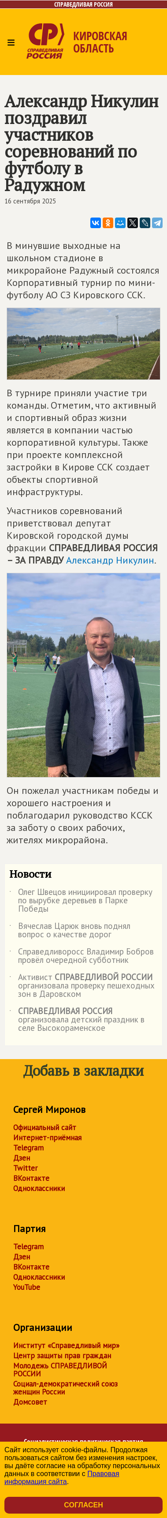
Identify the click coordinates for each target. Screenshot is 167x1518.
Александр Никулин (110, 560)
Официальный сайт (44, 1127)
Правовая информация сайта (61, 1477)
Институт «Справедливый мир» (66, 1345)
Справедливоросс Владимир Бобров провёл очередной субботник (81, 956)
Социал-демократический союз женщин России (65, 1388)
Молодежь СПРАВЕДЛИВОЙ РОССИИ (60, 1370)
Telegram (28, 1148)
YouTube (26, 1287)
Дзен (21, 1158)
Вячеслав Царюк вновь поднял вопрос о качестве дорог (69, 930)
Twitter (25, 1168)
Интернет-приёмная (47, 1138)
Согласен (83, 1505)
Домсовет (30, 1402)
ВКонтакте (31, 1178)
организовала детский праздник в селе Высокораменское (77, 1020)
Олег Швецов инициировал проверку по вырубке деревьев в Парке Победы (80, 901)
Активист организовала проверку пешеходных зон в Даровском (82, 986)
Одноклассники (39, 1188)
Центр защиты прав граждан (62, 1356)
